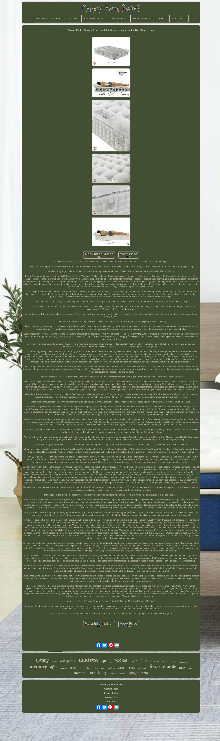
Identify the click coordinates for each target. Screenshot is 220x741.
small (121, 667)
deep (156, 661)
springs (87, 668)
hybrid (136, 660)
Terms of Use (111, 697)
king (102, 672)
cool (103, 668)
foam (155, 666)
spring (106, 660)
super (73, 667)
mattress (88, 660)
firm (144, 673)
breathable (63, 668)
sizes (80, 668)
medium (80, 673)
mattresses (183, 662)
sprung (42, 660)
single (134, 673)
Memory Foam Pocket (111, 684)
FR (113, 701)
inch (173, 661)
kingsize (112, 674)
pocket (120, 660)
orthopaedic (68, 661)
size (92, 673)
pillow (96, 668)
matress (112, 668)
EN (108, 701)
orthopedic (142, 668)
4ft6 (53, 667)
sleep (182, 667)
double (169, 666)
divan (165, 661)
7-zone (54, 661)
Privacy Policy (111, 693)
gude (190, 668)
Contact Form (111, 689)
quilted (122, 673)
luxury (131, 667)
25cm (148, 661)
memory (38, 666)
